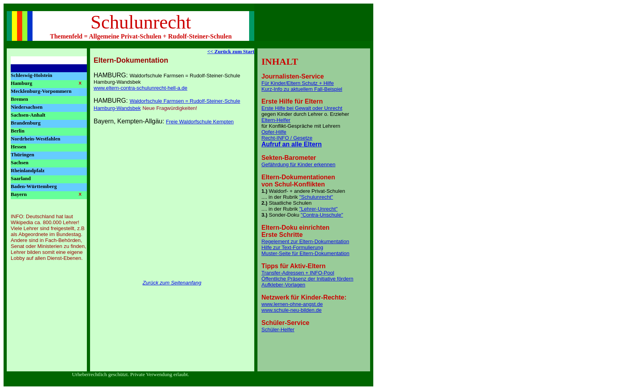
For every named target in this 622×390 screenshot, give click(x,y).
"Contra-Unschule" (322, 215)
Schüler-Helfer (277, 329)
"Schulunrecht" (316, 197)
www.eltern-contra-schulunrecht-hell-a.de (140, 88)
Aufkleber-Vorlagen (283, 285)
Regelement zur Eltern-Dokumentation (305, 241)
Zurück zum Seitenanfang (171, 283)
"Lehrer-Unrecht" (318, 209)
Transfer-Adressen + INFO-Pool (297, 273)
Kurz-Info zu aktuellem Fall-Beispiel (301, 89)
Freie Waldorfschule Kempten (200, 122)
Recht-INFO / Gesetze (287, 138)
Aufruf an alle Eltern (291, 144)
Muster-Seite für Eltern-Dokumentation (305, 253)
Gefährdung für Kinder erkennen (298, 164)
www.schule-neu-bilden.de (291, 310)
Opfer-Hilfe (273, 132)
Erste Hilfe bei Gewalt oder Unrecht (301, 108)
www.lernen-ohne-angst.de (292, 304)
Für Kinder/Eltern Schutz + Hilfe (297, 83)
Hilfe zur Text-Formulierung (292, 247)
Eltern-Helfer (275, 120)
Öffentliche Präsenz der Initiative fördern (307, 279)
